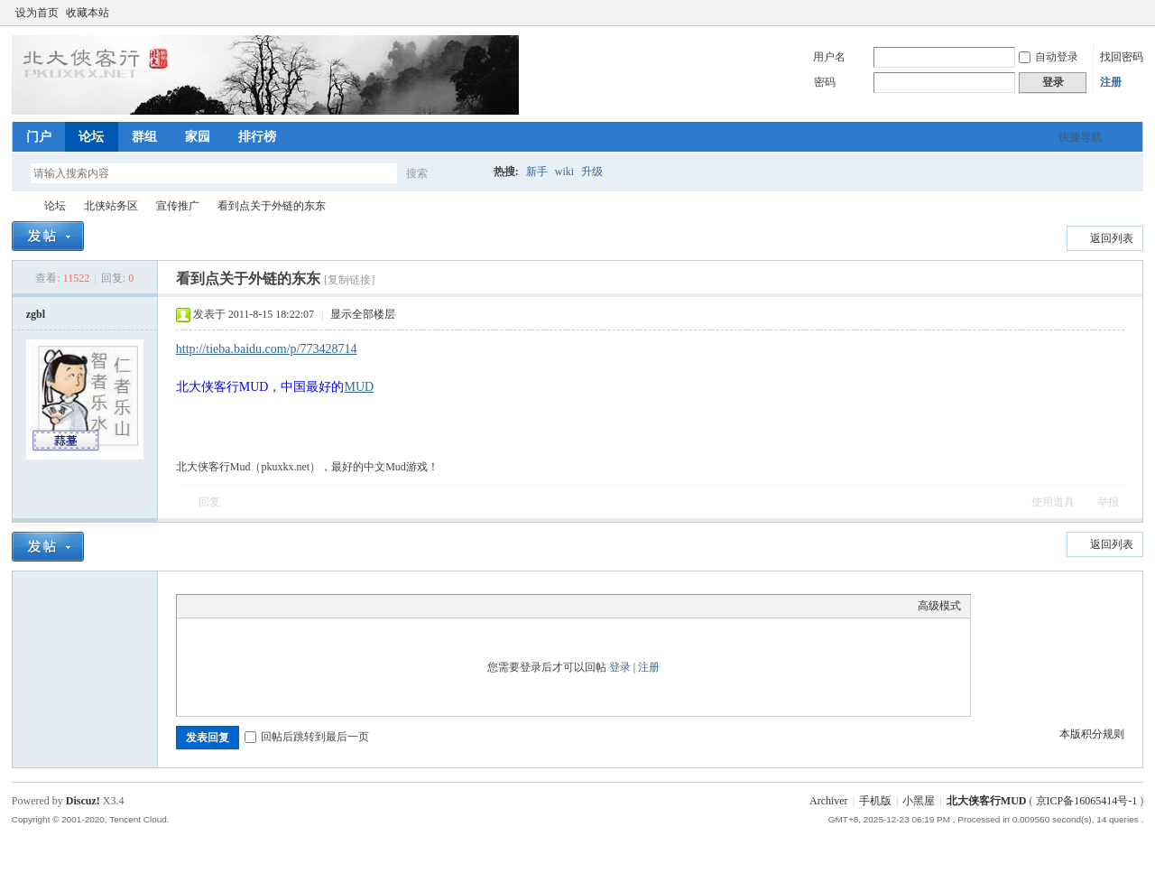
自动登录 (1048, 57)
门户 (38, 137)
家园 (197, 137)
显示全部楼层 (362, 314)
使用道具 (1053, 502)
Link (254, 606)
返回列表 (1111, 238)
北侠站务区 (111, 206)
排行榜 (257, 137)
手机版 (875, 800)
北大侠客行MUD (987, 800)
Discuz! (83, 800)
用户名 (829, 57)
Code (299, 606)
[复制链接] (349, 280)
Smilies (321, 606)
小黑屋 (918, 800)
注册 (1111, 82)
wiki (564, 171)
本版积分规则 (1091, 734)
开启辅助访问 (1118, 13)
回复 (209, 502)
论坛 (91, 137)
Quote (276, 606)
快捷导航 (1080, 137)
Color (208, 606)
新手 (537, 171)
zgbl (35, 314)
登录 (620, 667)
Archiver (828, 800)
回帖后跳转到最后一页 (307, 736)
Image (231, 606)
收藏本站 (87, 12)
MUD (359, 387)
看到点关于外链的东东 (271, 206)
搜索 (417, 173)
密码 (825, 82)
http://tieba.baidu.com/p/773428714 (266, 349)
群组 (144, 137)
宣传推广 (177, 206)
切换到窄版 (1133, 13)
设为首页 (37, 12)
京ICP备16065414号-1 (1087, 800)
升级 (592, 171)
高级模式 (939, 605)
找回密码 (1121, 57)
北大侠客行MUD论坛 (19, 206)
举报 (1108, 502)
